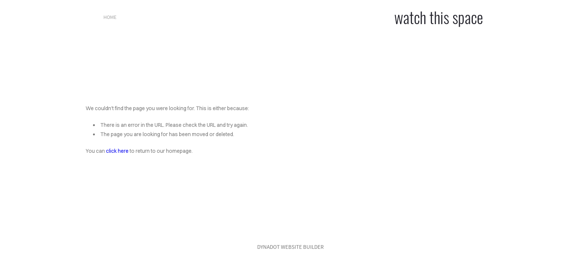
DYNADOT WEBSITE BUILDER (290, 246)
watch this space (438, 17)
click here (117, 151)
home (109, 17)
